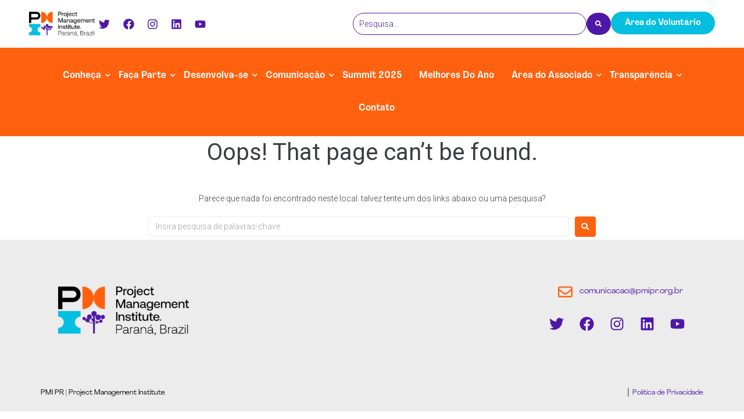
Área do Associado (552, 75)
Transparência (641, 75)
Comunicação (295, 75)
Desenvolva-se (216, 75)
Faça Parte (142, 75)
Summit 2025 (372, 75)
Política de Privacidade (667, 392)
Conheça (82, 75)
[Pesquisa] (469, 24)
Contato (377, 108)
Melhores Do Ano (456, 75)
